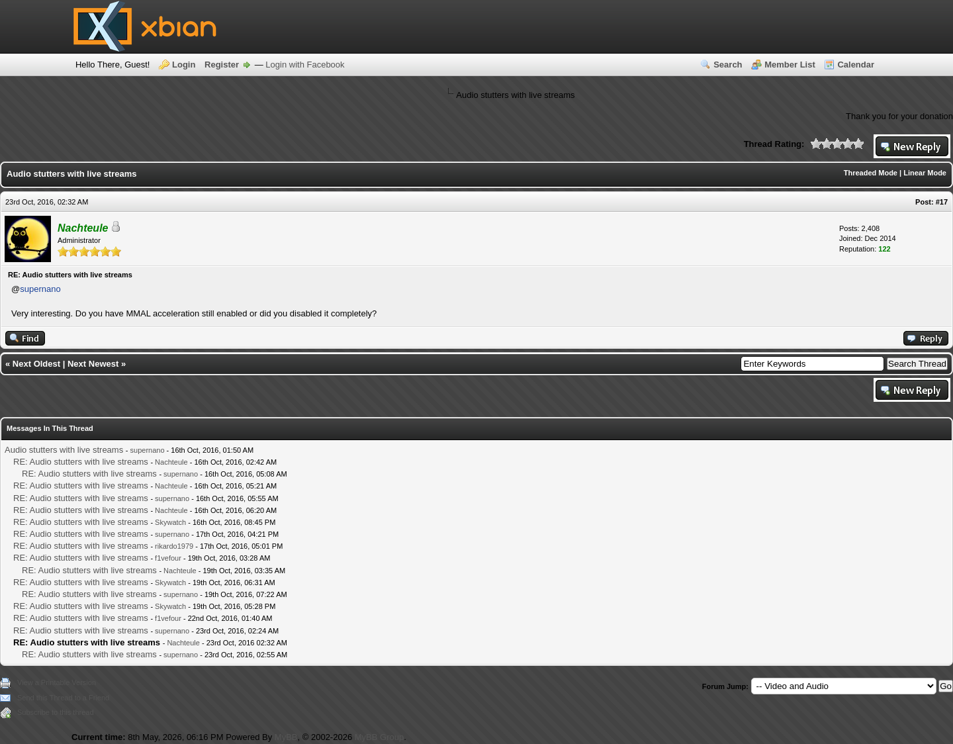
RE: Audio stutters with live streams (80, 462)
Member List (789, 65)
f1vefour (168, 558)
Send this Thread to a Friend (63, 698)
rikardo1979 (174, 546)
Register (221, 65)
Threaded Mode (870, 173)
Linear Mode (924, 173)
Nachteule (171, 462)
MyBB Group (379, 737)
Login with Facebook (304, 65)
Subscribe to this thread (55, 712)
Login (183, 65)
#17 (942, 202)
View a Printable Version (56, 682)
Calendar (855, 65)
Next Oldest (36, 364)
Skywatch (170, 522)
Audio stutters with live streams (64, 450)
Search (727, 65)
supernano (40, 289)
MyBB (286, 737)
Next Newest (93, 364)
